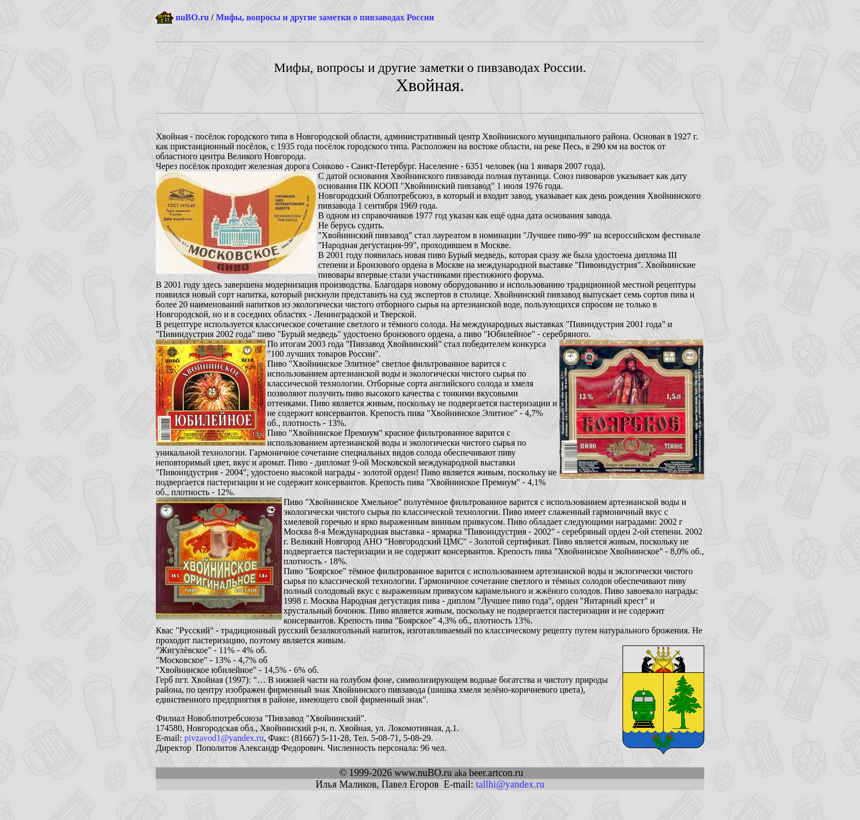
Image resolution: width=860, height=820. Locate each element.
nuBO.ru (192, 17)
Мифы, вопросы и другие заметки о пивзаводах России (325, 17)
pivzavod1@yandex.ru (224, 738)
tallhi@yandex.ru (510, 784)
